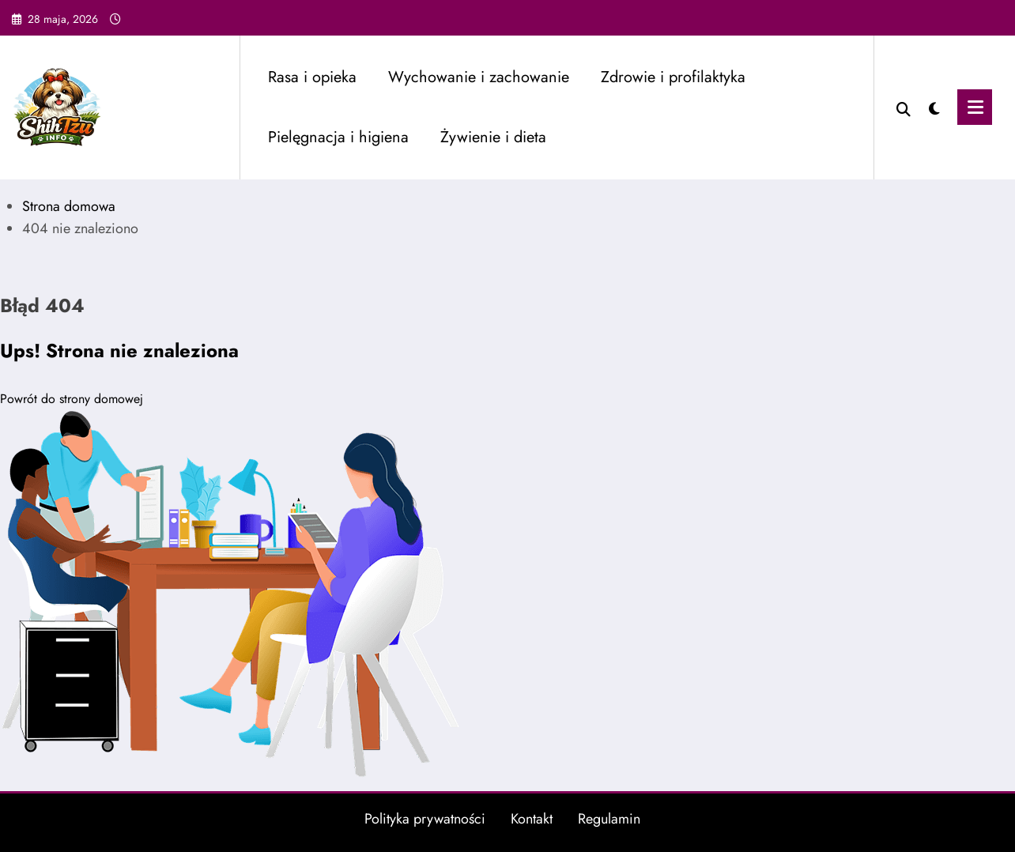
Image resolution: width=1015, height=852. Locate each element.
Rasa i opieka (312, 77)
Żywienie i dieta (493, 137)
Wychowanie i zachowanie (478, 77)
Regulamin (609, 819)
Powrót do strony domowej (71, 399)
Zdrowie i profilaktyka (673, 77)
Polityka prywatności (424, 819)
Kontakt (532, 819)
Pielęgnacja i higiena (338, 137)
